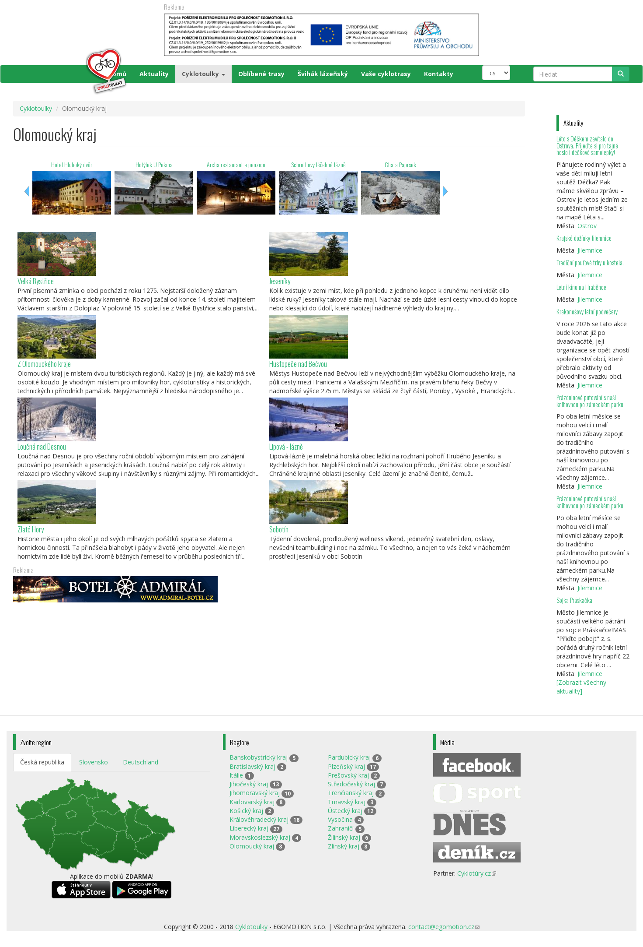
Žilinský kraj (344, 837)
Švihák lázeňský (323, 74)
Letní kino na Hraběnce (581, 287)
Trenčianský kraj (351, 793)
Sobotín (278, 529)
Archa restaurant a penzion (236, 164)
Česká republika (42, 762)
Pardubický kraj (349, 757)
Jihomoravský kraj (254, 793)
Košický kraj (246, 810)
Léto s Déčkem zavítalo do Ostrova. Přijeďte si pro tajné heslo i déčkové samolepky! (587, 145)
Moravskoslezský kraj (259, 837)
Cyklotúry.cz (476, 873)
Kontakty (438, 74)
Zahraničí (341, 828)
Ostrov (587, 226)
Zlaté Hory (30, 529)
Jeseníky (279, 280)
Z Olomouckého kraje (44, 363)
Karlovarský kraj (252, 802)
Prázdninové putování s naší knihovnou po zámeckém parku (589, 401)
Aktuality (154, 74)
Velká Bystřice (35, 280)
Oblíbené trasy (261, 74)
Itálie (236, 775)
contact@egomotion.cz (444, 926)
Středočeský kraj (351, 784)
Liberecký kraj (248, 828)
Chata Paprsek (400, 164)
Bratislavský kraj (252, 766)
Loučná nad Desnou (41, 446)
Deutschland (140, 762)
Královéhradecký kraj (258, 819)
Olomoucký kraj (251, 846)
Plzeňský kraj (346, 766)
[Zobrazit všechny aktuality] (581, 686)
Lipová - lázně (286, 446)
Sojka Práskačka (574, 600)
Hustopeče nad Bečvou (298, 363)
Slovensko (93, 762)
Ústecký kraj (345, 810)
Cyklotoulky (203, 74)
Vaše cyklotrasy (386, 74)
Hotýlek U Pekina (154, 164)
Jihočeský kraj (248, 784)
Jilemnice (589, 250)
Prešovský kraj (348, 775)
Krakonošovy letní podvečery (587, 311)
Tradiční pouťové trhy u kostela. (590, 262)
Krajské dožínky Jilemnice (584, 238)
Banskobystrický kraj (258, 757)
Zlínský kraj (343, 846)
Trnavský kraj (346, 802)
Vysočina (340, 819)
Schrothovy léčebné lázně (318, 164)
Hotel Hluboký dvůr (71, 164)
